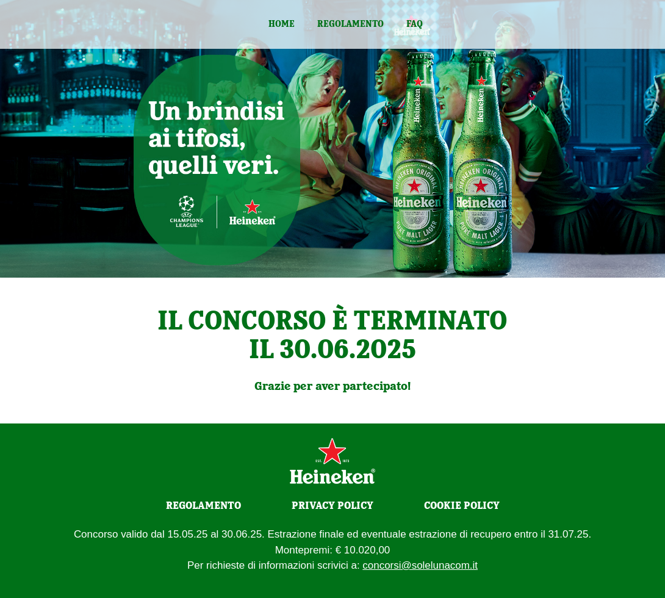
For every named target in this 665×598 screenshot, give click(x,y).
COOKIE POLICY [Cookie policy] (462, 505)
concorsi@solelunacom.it (420, 565)
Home (281, 24)
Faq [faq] (414, 24)
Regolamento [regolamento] (350, 24)
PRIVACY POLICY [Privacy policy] (332, 505)
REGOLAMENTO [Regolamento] (203, 505)
